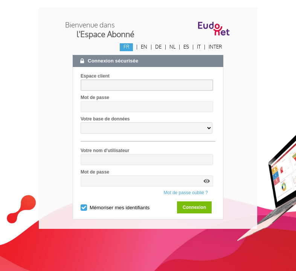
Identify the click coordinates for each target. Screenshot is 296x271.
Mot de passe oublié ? (186, 192)
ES (186, 47)
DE (158, 47)
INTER (215, 47)
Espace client (95, 76)
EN (144, 47)
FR (126, 47)
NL (172, 47)
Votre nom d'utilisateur (105, 150)
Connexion (194, 207)
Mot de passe (95, 97)
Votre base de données (105, 119)
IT (199, 47)
